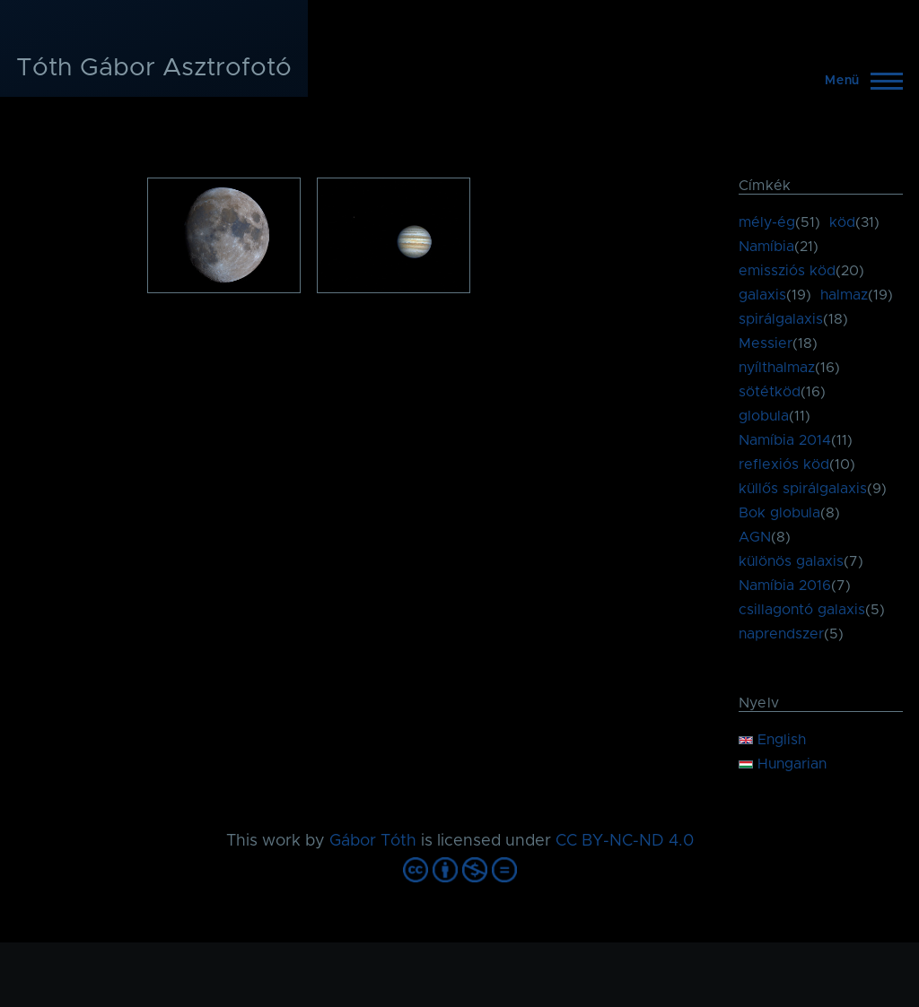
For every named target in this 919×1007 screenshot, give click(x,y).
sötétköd (770, 392)
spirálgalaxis (781, 319)
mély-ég (767, 222)
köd (842, 222)
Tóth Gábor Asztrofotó (154, 68)
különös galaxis (791, 561)
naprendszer (781, 634)
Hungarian (783, 764)
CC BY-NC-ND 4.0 (625, 841)
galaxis (762, 295)
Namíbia (766, 246)
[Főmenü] (858, 81)
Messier (765, 343)
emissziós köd (787, 271)
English (772, 740)
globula (764, 416)
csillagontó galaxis (802, 610)
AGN (755, 537)
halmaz (844, 295)
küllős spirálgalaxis (803, 489)
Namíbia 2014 (785, 440)
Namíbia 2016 (785, 585)
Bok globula (779, 513)
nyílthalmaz (777, 367)
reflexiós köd (784, 464)
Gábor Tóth (372, 841)
